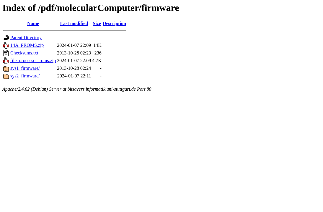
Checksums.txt (24, 52)
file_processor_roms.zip (33, 60)
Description (114, 23)
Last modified (74, 23)
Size (97, 23)
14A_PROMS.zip (27, 45)
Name (33, 23)
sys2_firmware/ (25, 75)
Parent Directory (26, 37)
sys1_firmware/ (25, 68)
